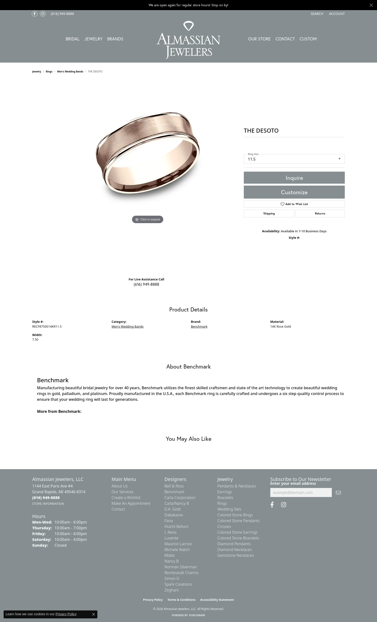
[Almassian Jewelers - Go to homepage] (188, 40)
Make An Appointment (131, 503)
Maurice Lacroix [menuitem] (178, 543)
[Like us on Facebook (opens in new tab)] (35, 14)
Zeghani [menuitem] (171, 590)
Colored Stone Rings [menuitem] (235, 515)
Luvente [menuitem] (171, 538)
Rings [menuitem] (222, 503)
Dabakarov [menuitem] (173, 515)
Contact (285, 39)
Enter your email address (293, 483)
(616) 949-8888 (146, 284)
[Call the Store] (46, 497)
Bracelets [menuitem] (225, 497)
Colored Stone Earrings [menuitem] (237, 532)
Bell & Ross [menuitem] (174, 486)
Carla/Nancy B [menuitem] (176, 503)
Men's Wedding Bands (70, 71)
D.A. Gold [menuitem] (172, 509)
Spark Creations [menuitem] (178, 584)
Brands (115, 39)
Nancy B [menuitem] (171, 561)
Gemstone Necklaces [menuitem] (235, 555)
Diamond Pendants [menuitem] (234, 543)
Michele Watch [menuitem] (177, 549)
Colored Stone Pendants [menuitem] (238, 520)
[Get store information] (48, 504)
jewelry (36, 71)
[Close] (371, 5)
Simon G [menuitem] (171, 578)
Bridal (73, 39)
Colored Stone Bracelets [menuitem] (238, 538)
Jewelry (93, 39)
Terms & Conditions (181, 600)
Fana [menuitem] (168, 520)
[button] (316, 13)
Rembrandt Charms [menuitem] (181, 572)
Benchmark (199, 326)
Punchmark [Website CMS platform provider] (197, 615)
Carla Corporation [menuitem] (179, 497)
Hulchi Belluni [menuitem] (176, 526)
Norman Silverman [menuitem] (180, 567)
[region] (147, 177)
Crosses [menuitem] (224, 526)
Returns (320, 213)
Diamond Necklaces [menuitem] (234, 549)
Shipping (269, 213)
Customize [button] (294, 192)
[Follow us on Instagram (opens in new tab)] (43, 14)
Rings (49, 71)
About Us (120, 486)
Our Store (259, 39)
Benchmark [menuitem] (174, 491)
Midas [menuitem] (169, 555)
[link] (62, 13)
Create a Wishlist (126, 497)
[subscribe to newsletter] (338, 492)
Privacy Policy (153, 600)
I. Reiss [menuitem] (170, 532)
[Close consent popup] (93, 614)
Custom (308, 39)
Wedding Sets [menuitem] (229, 509)
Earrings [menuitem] (224, 491)
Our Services (122, 491)
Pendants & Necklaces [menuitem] (236, 486)
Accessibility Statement (217, 600)
